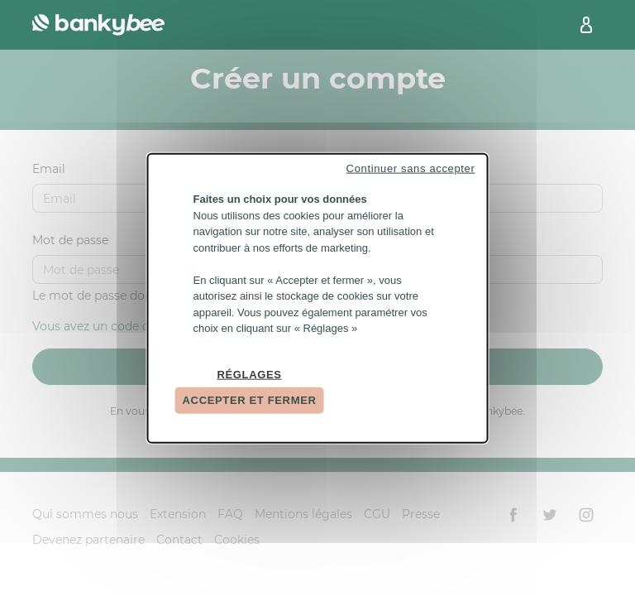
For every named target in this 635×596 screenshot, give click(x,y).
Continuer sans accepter (410, 168)
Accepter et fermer (250, 400)
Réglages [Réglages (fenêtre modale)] (249, 374)
